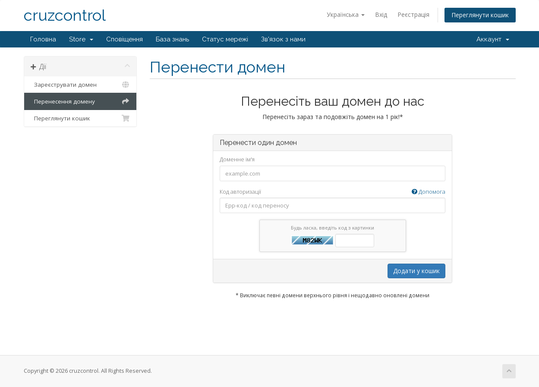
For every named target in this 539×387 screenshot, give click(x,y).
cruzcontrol (65, 15)
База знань (172, 39)
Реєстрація (413, 14)
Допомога (428, 191)
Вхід (381, 14)
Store (81, 39)
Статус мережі (225, 39)
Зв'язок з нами (283, 39)
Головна (43, 39)
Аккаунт (492, 39)
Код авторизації (332, 192)
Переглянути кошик (480, 15)
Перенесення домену (80, 101)
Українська (346, 14)
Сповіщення (124, 39)
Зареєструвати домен (80, 84)
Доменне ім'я (237, 159)
